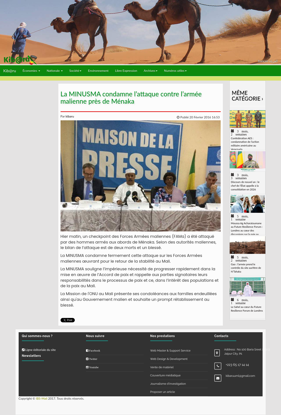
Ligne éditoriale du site (39, 350)
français (263, 61)
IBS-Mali (41, 398)
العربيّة (273, 61)
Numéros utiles (175, 70)
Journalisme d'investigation (168, 383)
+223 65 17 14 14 (237, 365)
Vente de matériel (162, 367)
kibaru (69, 116)
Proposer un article (162, 391)
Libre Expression (126, 70)
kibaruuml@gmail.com (240, 375)
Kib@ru (9, 70)
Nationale (55, 70)
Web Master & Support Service (170, 350)
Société (75, 70)
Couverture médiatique (165, 375)
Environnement (98, 70)
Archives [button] (151, 70)
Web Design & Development (169, 359)
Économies (31, 70)
